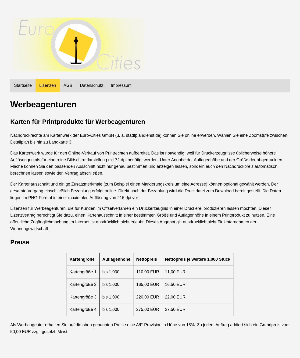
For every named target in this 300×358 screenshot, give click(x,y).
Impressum (121, 85)
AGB (68, 85)
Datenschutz (91, 85)
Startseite (23, 85)
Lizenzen (47, 85)
